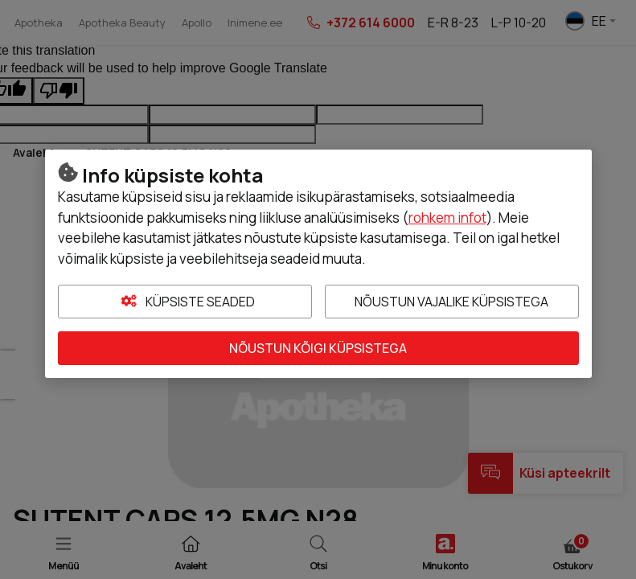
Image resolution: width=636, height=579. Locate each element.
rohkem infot (447, 217)
